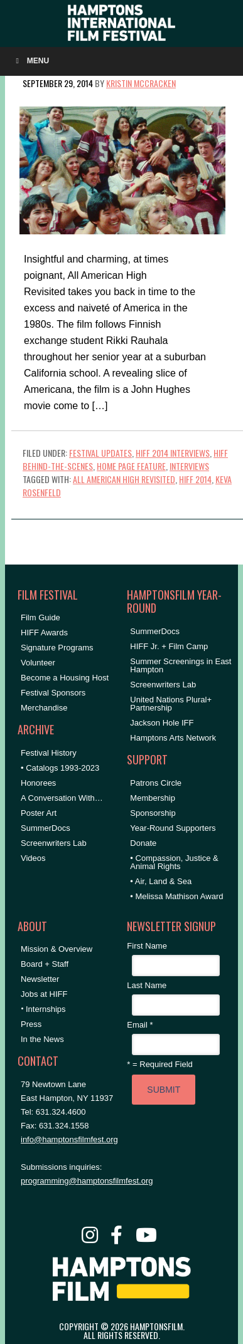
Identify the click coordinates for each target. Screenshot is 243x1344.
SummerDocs (45, 828)
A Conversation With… (62, 798)
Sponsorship (152, 813)
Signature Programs (57, 647)
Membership (152, 798)
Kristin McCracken (141, 83)
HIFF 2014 (195, 479)
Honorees (38, 783)
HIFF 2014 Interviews (173, 452)
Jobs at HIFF (44, 994)
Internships (46, 1009)
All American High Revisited (124, 479)
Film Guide (40, 617)
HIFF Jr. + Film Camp (169, 646)
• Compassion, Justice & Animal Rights (174, 862)
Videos (33, 858)
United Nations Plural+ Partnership (171, 703)
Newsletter (40, 979)
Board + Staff (44, 964)
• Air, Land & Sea (161, 881)
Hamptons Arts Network (173, 737)
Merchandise (44, 707)
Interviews (189, 465)
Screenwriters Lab (54, 843)
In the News (42, 1039)
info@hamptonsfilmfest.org (69, 1139)
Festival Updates (100, 452)
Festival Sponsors (53, 692)
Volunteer (38, 662)
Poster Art (39, 813)
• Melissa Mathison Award (176, 896)
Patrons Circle (155, 783)
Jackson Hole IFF (161, 722)
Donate (143, 843)
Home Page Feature (131, 465)
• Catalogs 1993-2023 (60, 768)
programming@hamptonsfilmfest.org (87, 1180)
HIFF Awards (44, 632)
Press (31, 1024)
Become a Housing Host (65, 677)
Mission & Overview (56, 949)
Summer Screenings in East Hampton (180, 665)
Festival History (49, 753)
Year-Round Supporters (172, 828)
